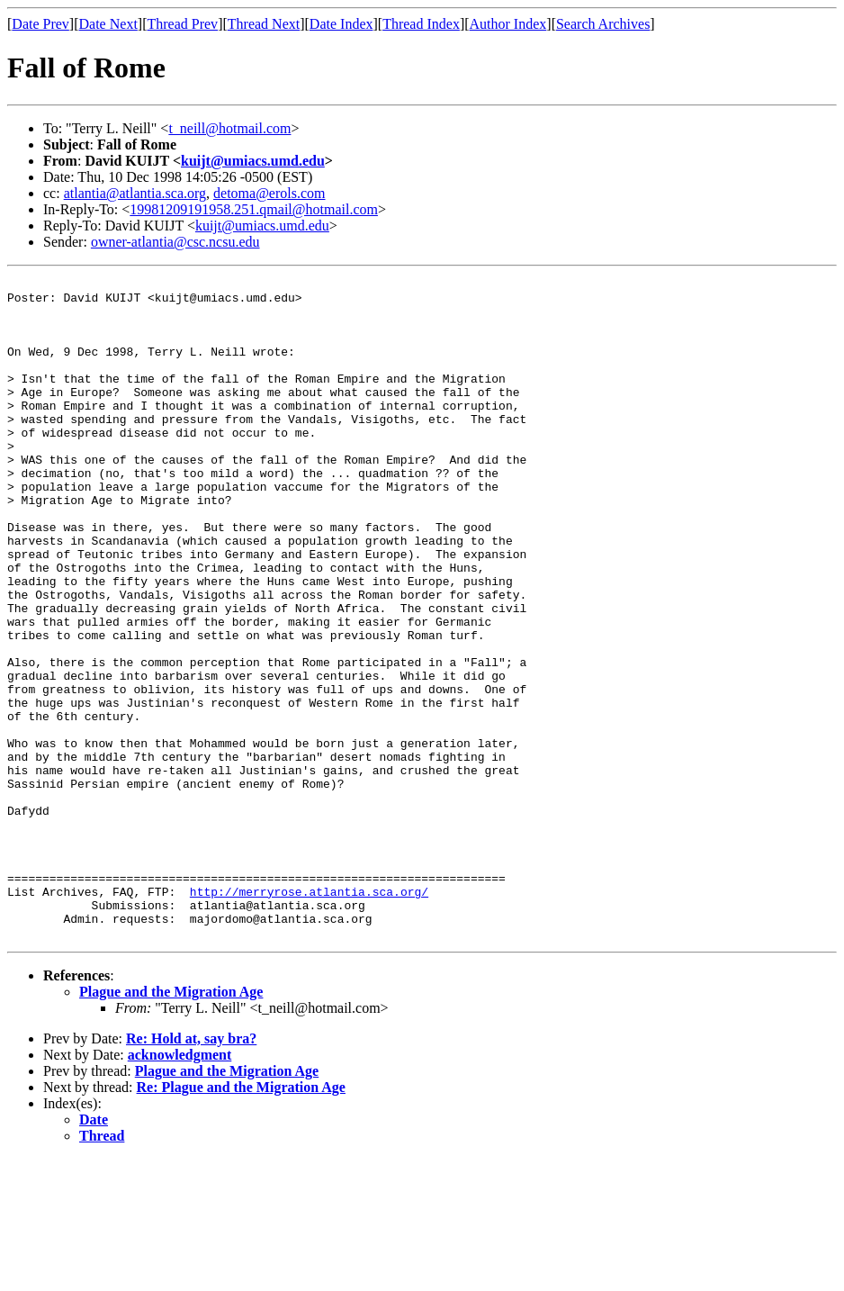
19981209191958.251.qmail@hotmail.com (254, 209)
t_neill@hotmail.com (229, 128)
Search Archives (603, 24)
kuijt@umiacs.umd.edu (253, 160)
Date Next (108, 24)
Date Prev (40, 24)
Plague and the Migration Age (171, 1124)
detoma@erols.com (269, 193)
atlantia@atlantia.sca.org (135, 193)
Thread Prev (182, 24)
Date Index (341, 24)
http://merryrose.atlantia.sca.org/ (309, 1015)
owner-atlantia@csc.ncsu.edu (175, 241)
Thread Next (264, 24)
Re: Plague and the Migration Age (241, 1219)
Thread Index (421, 24)
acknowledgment (180, 1187)
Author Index (508, 24)
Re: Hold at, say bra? (191, 1170)
